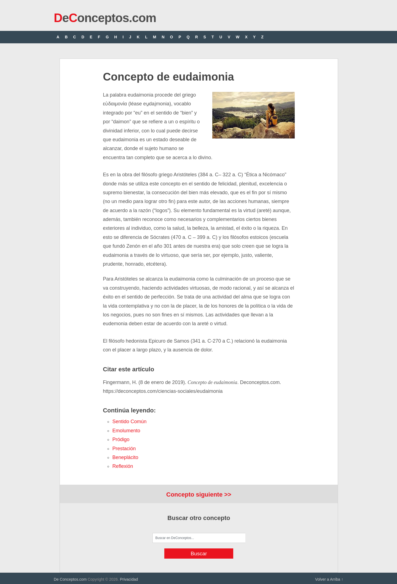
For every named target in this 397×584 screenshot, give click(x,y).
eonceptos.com (105, 18)
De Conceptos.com (70, 579)
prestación (124, 448)
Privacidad (129, 579)
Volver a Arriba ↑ (329, 579)
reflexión (122, 466)
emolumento (126, 430)
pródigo (120, 439)
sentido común (129, 421)
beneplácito (125, 457)
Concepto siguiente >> (198, 494)
